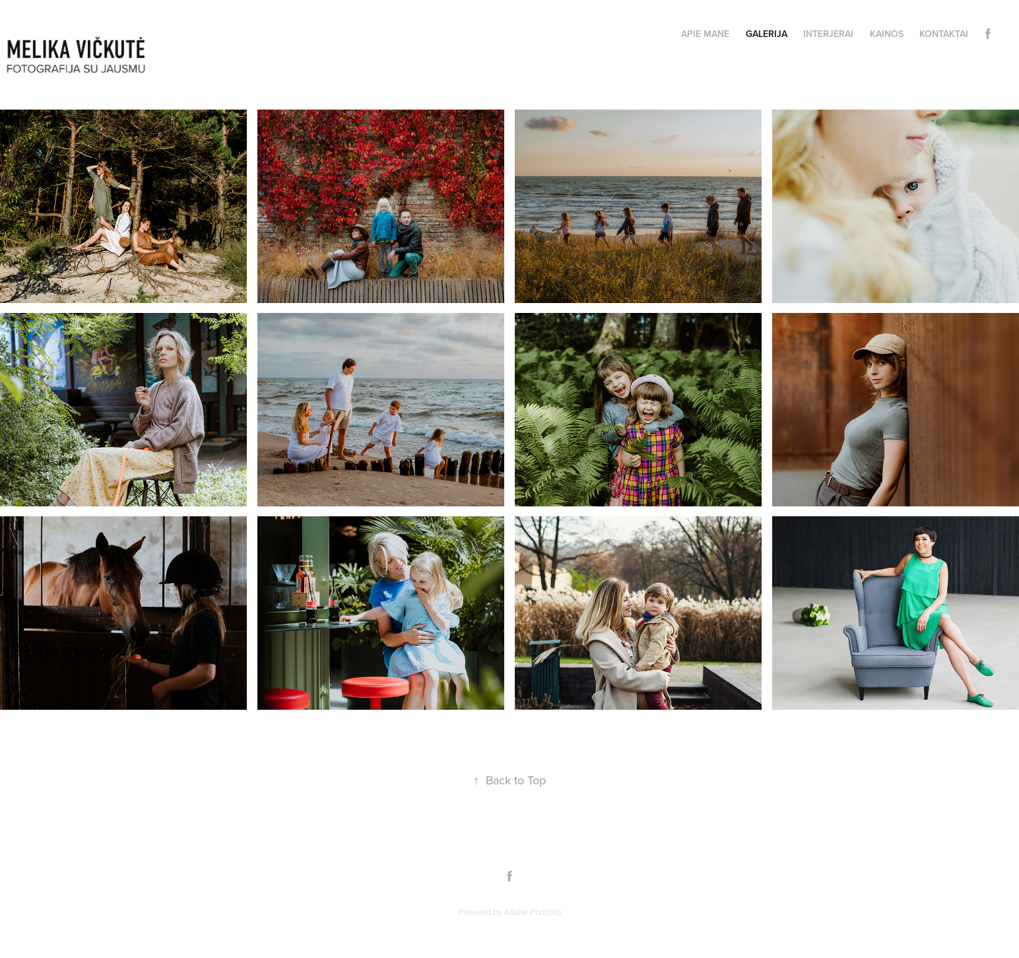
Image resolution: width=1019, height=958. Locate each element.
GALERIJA (766, 33)
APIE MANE (705, 33)
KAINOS (887, 33)
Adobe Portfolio (532, 912)
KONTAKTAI (943, 33)
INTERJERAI (828, 33)
